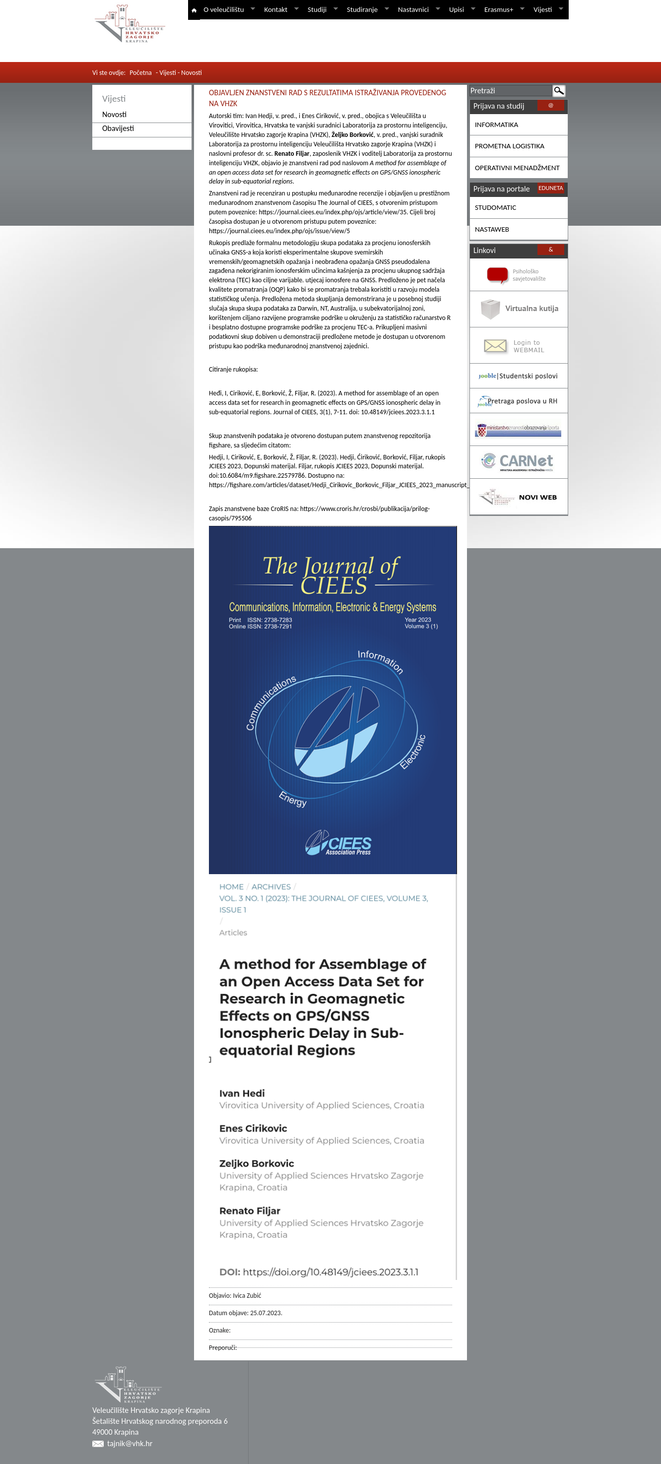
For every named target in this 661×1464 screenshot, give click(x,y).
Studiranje (366, 9)
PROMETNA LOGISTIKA (509, 145)
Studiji (321, 9)
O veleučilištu (227, 9)
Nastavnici (417, 9)
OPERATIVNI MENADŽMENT (517, 167)
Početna (141, 72)
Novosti (114, 114)
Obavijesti (118, 128)
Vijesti (546, 9)
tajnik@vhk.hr (129, 1443)
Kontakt (279, 9)
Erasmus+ (503, 9)
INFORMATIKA (496, 124)
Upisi (460, 9)
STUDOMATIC (495, 207)
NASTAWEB (492, 229)
